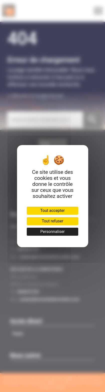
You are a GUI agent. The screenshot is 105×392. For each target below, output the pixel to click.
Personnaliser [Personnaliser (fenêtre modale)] (52, 231)
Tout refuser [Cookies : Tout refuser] (52, 221)
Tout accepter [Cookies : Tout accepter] (52, 210)
